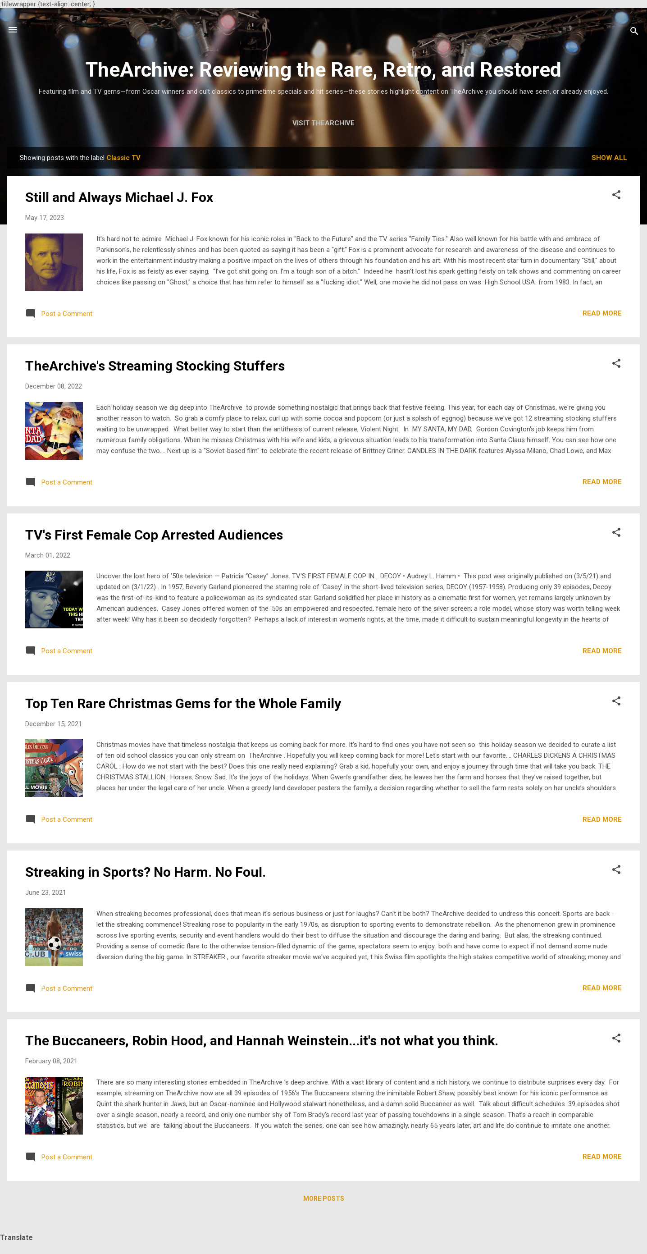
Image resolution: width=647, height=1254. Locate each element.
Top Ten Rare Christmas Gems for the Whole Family (183, 703)
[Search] (634, 32)
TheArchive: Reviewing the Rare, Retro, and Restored (323, 70)
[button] (616, 196)
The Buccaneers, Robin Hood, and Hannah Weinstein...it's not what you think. (261, 1040)
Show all (609, 158)
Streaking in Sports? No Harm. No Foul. (145, 872)
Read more (602, 313)
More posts (323, 1198)
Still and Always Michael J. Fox (119, 197)
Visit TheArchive (323, 123)
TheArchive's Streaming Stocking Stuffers (155, 366)
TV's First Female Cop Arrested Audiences (154, 535)
